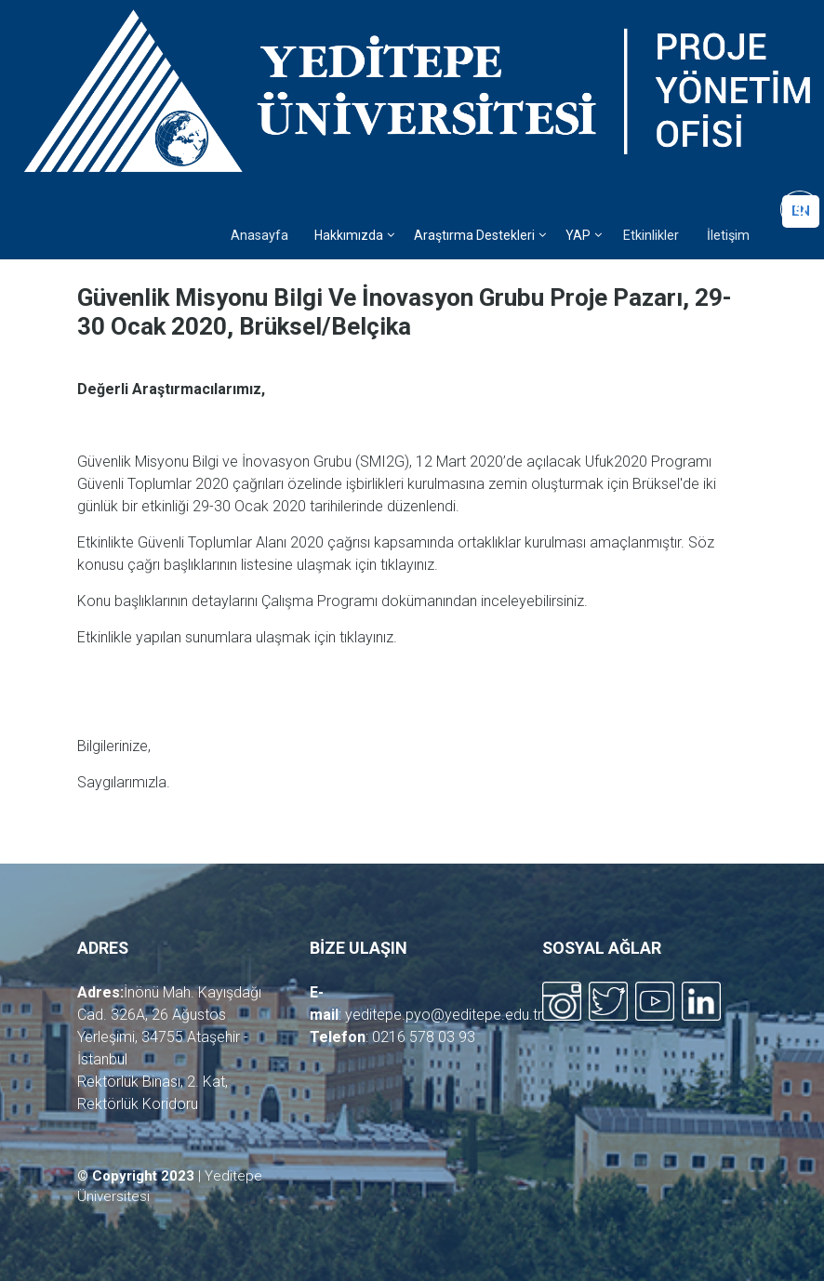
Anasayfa (259, 236)
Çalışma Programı (319, 601)
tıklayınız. (368, 637)
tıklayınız (407, 565)
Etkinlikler (651, 236)
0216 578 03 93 (423, 1037)
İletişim (728, 236)
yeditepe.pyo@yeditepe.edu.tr (443, 1014)
